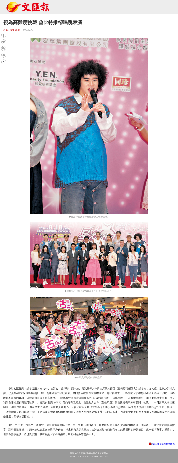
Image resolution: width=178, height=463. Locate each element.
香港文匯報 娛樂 (11, 30)
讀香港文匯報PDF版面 (163, 444)
